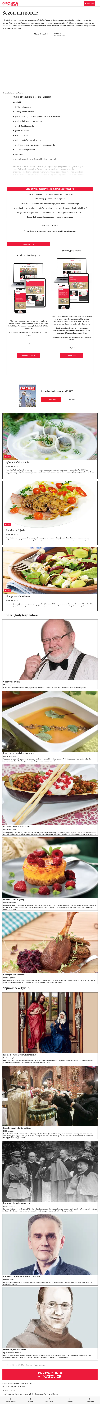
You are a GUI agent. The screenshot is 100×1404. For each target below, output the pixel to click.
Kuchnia (29, 1365)
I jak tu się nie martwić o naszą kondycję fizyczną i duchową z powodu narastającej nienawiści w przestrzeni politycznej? (44, 687)
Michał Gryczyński (41, 34)
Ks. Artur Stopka (9, 1058)
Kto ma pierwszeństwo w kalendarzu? (19, 1055)
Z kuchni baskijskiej (15, 530)
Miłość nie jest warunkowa (14, 1350)
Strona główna (12, 1365)
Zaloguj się (54, 225)
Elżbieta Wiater (8, 1131)
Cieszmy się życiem (11, 682)
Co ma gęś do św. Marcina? (14, 975)
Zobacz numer (51, 399)
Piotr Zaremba (8, 1279)
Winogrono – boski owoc (18, 596)
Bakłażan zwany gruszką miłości (17, 826)
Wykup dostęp (72, 355)
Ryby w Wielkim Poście (17, 462)
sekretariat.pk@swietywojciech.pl (46, 1394)
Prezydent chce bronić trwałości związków (21, 1276)
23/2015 (69, 391)
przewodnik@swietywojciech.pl (19, 1394)
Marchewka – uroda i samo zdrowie (18, 753)
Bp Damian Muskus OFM (12, 1353)
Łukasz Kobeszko (9, 1206)
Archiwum (71, 400)
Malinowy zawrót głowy (13, 899)
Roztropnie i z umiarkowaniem (16, 1203)
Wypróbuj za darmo (28, 355)
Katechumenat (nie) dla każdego (17, 1128)
